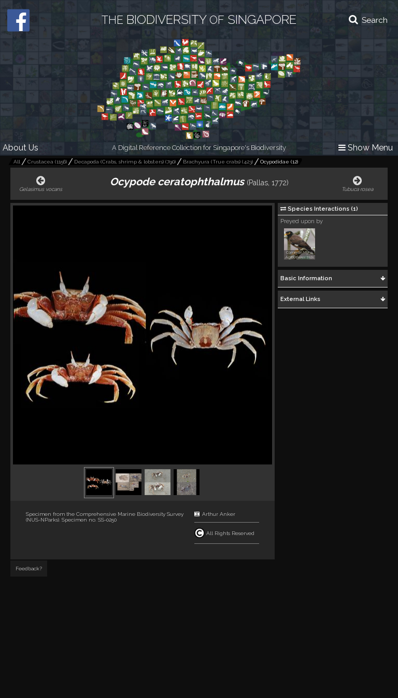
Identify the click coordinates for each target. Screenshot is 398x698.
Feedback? (29, 568)
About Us (20, 148)
